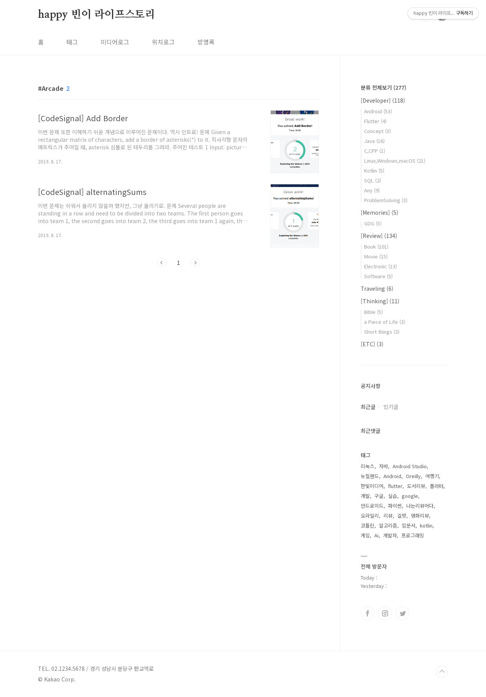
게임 (365, 535)
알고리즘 (388, 525)
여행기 (432, 476)
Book (376, 246)
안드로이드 (372, 505)
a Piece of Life (384, 321)
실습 (392, 495)
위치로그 (163, 41)
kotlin (426, 525)
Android (378, 111)
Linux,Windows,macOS (394, 160)
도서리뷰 (416, 485)
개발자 (390, 535)
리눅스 (367, 466)
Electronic (380, 266)
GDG (373, 223)
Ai (376, 535)
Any (372, 190)
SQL (372, 180)
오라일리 (370, 515)
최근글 (368, 406)
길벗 (401, 515)
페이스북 (367, 613)
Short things (381, 331)
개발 (365, 495)
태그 (72, 41)
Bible (373, 311)
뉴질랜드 (370, 476)
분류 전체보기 (383, 87)
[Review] (379, 235)
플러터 (436, 485)
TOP (442, 671)
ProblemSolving (385, 200)
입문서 (408, 525)
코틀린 (367, 525)
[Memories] (379, 212)
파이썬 (395, 505)
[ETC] (372, 344)
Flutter (375, 121)
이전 (161, 262)
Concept (377, 131)
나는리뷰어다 (420, 505)
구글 (378, 495)
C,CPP (374, 150)
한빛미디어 (372, 485)
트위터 (402, 613)
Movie (376, 256)
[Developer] (383, 100)
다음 (195, 262)
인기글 (390, 406)
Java (374, 140)
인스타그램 (385, 613)
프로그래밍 (412, 535)
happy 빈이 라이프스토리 (96, 15)
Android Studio (410, 466)
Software (378, 276)
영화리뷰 (420, 515)
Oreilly (413, 476)
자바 (383, 466)
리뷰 (388, 515)
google (410, 495)
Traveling (377, 288)
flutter (395, 485)
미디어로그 (115, 41)
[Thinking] (380, 301)
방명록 (206, 41)
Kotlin (374, 170)
